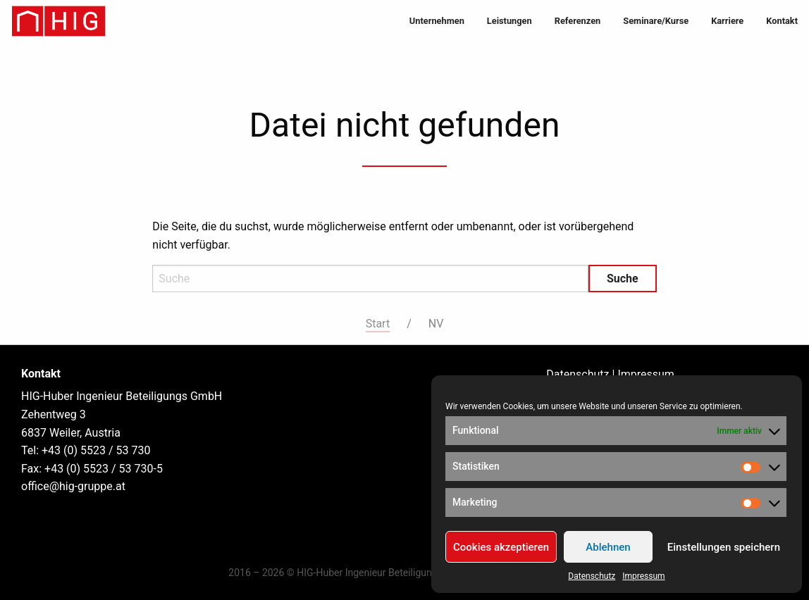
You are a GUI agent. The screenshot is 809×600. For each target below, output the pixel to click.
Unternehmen (436, 20)
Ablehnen (608, 547)
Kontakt (782, 20)
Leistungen (509, 20)
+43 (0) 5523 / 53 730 (96, 450)
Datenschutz (591, 576)
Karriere (727, 20)
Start (378, 323)
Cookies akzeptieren (501, 547)
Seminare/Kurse (655, 20)
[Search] (370, 278)
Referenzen (578, 20)
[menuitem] (437, 21)
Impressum (643, 576)
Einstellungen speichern (723, 547)
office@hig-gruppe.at (73, 486)
